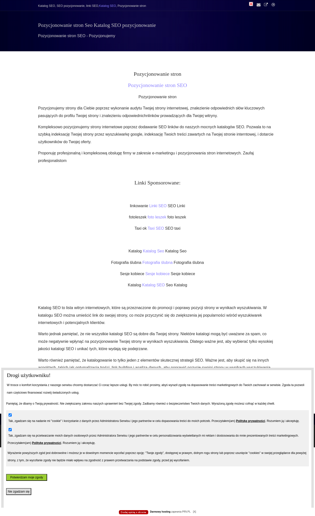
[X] (194, 511)
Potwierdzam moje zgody (26, 477)
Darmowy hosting (160, 511)
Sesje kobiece (158, 274)
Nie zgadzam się (19, 491)
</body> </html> (157, 24)
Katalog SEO (154, 285)
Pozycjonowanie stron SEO (157, 85)
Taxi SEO (156, 228)
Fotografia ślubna (158, 262)
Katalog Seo (154, 251)
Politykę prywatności (250, 421)
